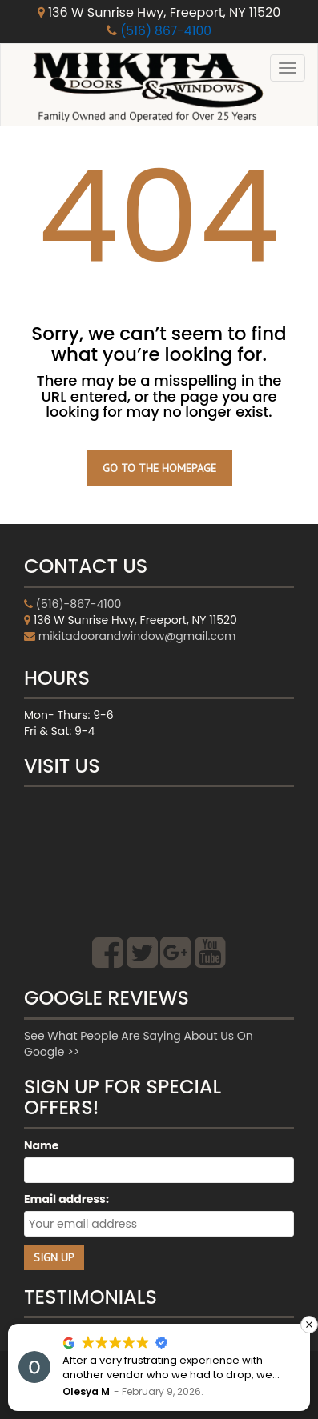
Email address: (66, 1199)
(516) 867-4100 (166, 31)
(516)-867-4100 (79, 604)
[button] (309, 1324)
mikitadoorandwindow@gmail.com (137, 636)
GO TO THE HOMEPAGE (159, 468)
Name (41, 1145)
